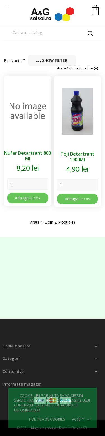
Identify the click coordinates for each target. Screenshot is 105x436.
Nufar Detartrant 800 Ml (27, 156)
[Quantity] (27, 184)
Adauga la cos (27, 198)
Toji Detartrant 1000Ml (77, 157)
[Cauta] (52, 32)
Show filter (51, 60)
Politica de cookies (47, 419)
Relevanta (15, 60)
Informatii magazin (22, 384)
